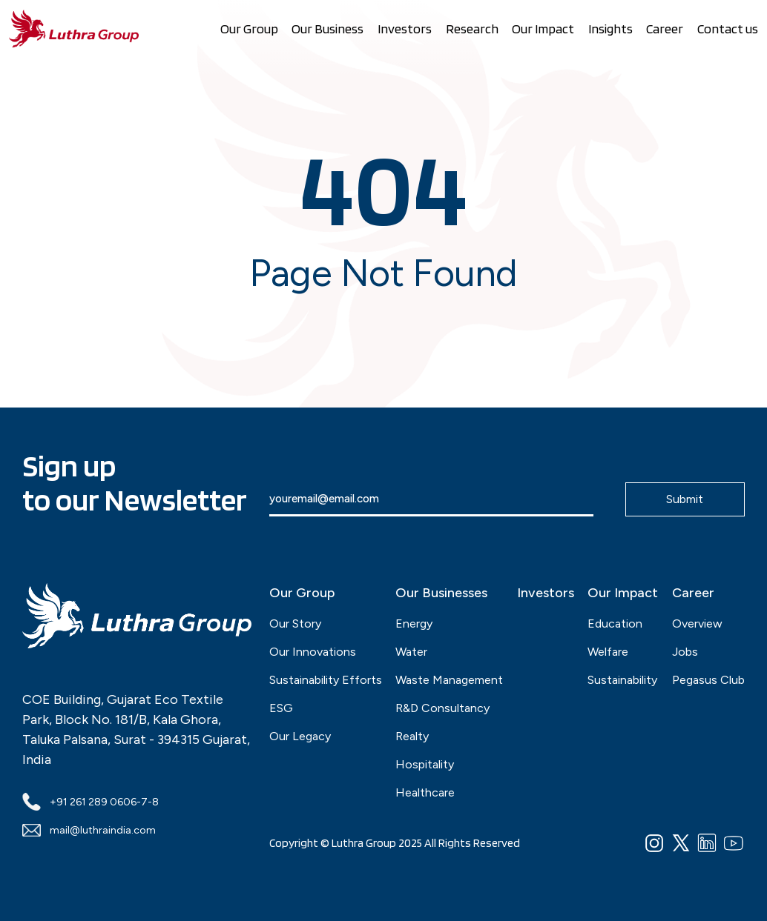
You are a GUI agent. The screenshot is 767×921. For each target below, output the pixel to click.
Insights (610, 28)
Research (472, 28)
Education (614, 623)
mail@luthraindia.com (89, 830)
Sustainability (622, 680)
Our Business (327, 28)
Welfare (607, 652)
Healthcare (425, 792)
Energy (413, 623)
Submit (684, 499)
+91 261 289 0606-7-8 (90, 802)
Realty (412, 736)
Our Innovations (312, 652)
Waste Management (449, 680)
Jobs (685, 652)
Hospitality (424, 764)
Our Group (249, 28)
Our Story (295, 623)
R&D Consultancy (442, 708)
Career (664, 28)
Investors (405, 28)
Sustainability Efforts (325, 680)
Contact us (727, 28)
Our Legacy (300, 736)
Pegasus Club (708, 680)
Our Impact (543, 28)
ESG (281, 708)
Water (411, 652)
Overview (697, 623)
